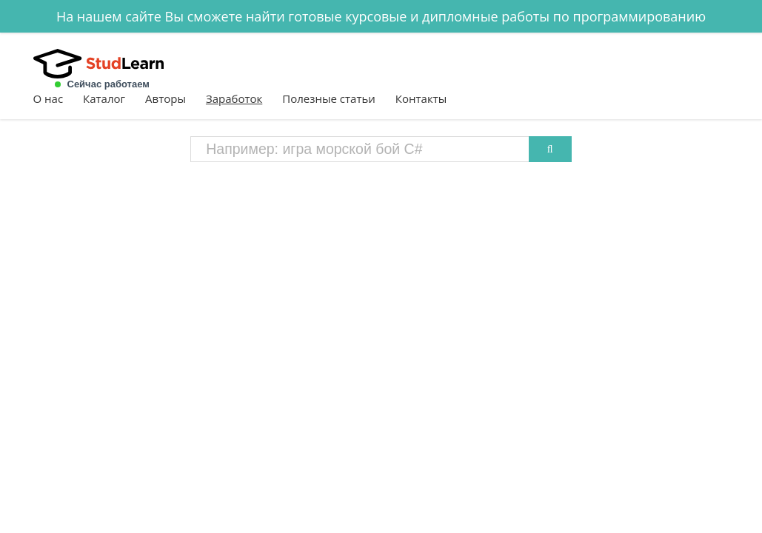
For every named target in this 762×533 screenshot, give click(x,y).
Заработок (234, 98)
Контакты (421, 98)
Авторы (165, 98)
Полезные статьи (328, 98)
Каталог (104, 98)
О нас (48, 98)
